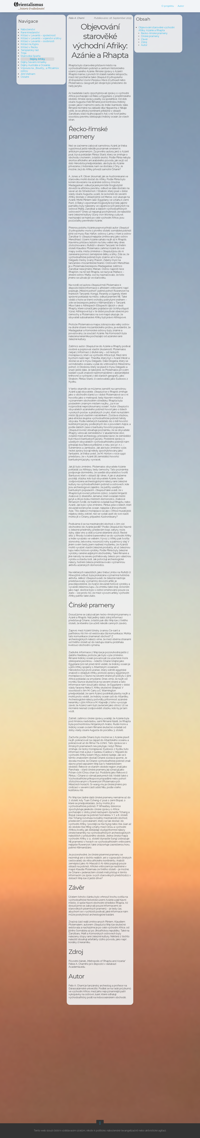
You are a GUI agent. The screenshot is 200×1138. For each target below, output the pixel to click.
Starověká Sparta (34, 56)
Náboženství (31, 29)
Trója (27, 53)
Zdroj (141, 42)
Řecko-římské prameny (151, 33)
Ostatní (28, 76)
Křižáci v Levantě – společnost (41, 35)
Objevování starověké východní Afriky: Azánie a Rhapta (153, 29)
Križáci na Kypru (33, 44)
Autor (177, 6)
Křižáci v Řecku (32, 47)
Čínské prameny (147, 36)
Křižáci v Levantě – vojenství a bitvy (44, 38)
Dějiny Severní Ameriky (37, 62)
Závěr (141, 39)
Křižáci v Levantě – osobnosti (40, 41)
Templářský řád (33, 50)
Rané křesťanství (33, 32)
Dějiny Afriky (40, 59)
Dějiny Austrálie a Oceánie (38, 65)
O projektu (164, 6)
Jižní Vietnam (31, 73)
